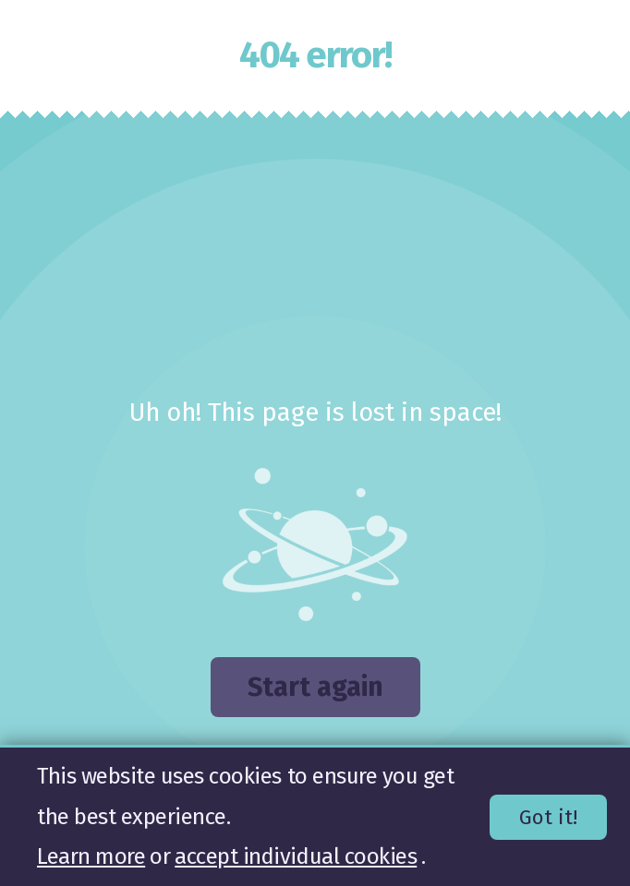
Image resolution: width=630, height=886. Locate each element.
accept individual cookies (296, 856)
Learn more (91, 856)
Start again (315, 687)
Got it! (548, 817)
